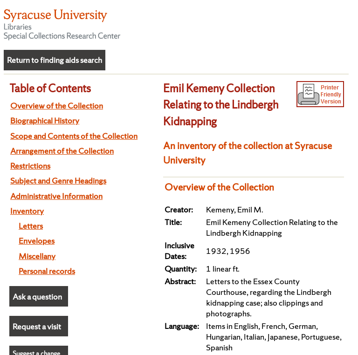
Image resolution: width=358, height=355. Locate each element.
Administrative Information (56, 196)
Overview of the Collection (56, 105)
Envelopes (37, 240)
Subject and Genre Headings (58, 180)
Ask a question (37, 296)
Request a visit (37, 326)
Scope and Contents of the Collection (74, 135)
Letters (31, 225)
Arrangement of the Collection (62, 150)
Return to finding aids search (54, 60)
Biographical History (44, 120)
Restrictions (30, 165)
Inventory (27, 210)
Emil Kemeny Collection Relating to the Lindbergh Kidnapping (220, 105)
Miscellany (37, 256)
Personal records (47, 271)
